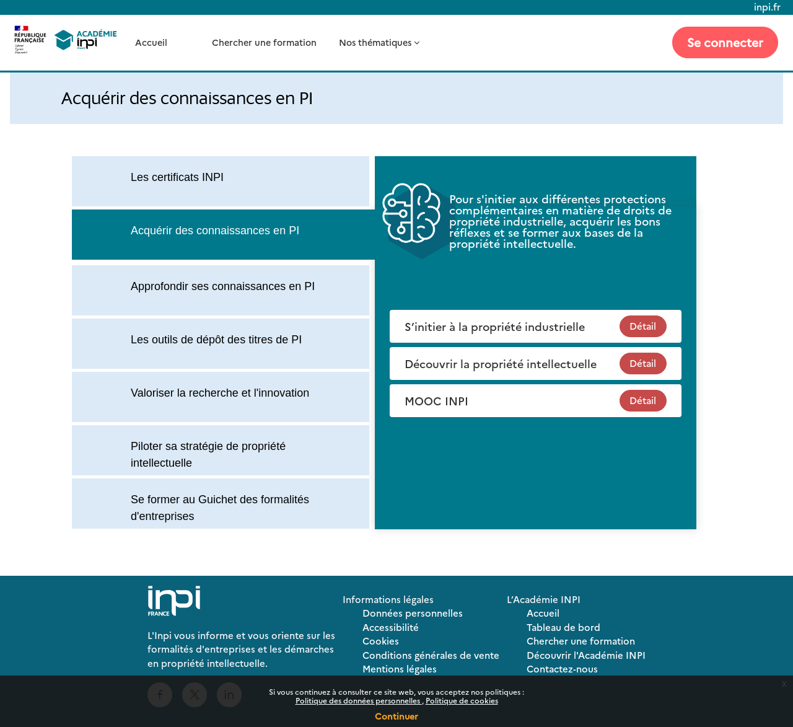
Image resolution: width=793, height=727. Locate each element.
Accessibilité (390, 626)
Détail (642, 325)
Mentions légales (399, 668)
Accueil (151, 42)
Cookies (380, 640)
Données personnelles (412, 612)
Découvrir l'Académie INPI (586, 654)
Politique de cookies (462, 700)
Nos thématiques (375, 42)
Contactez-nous (562, 668)
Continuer (396, 716)
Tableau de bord (563, 626)
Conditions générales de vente (430, 654)
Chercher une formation (264, 42)
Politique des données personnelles (359, 700)
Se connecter (725, 41)
